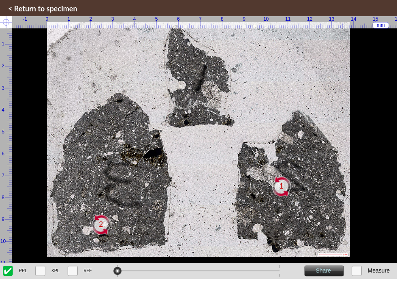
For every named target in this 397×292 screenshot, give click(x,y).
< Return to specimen (42, 8)
